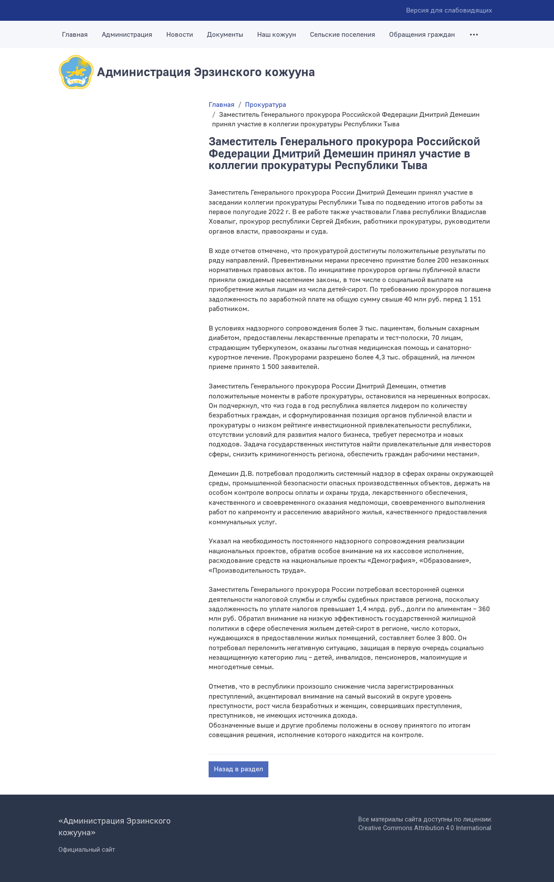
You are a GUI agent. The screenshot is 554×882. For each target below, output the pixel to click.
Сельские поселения (342, 34)
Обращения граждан (422, 34)
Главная (75, 34)
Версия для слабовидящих (449, 10)
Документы (225, 34)
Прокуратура (265, 104)
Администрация (127, 34)
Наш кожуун (276, 34)
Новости (179, 34)
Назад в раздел (238, 769)
